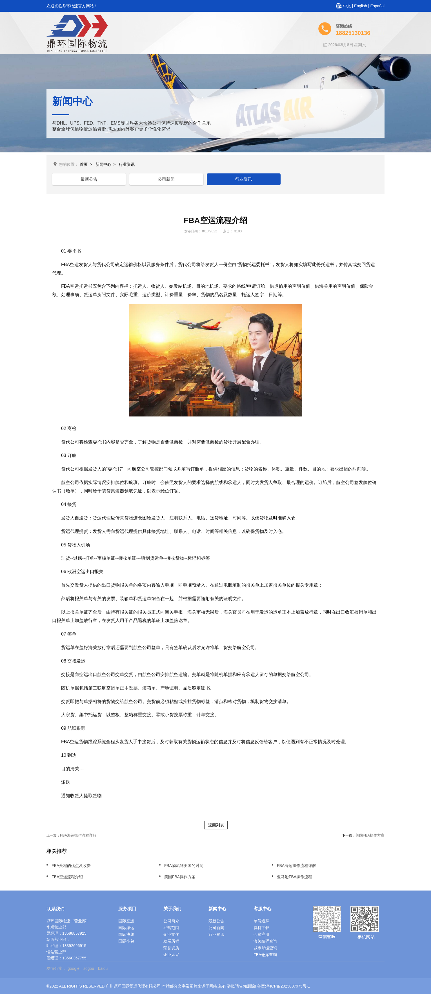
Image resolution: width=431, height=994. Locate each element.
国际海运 (126, 927)
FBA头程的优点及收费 (71, 866)
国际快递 (126, 934)
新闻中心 (266, 57)
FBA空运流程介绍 (67, 878)
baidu (103, 968)
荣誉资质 (171, 948)
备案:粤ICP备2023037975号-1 (283, 986)
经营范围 (171, 927)
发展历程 (171, 941)
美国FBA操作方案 (370, 836)
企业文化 (171, 934)
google (73, 968)
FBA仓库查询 (265, 954)
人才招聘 (339, 57)
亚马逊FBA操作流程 (294, 878)
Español (377, 6)
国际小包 (126, 941)
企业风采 (171, 954)
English (361, 6)
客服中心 (229, 57)
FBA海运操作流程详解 (78, 836)
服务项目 (192, 57)
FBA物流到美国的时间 (183, 866)
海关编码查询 (265, 941)
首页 (119, 57)
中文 (347, 6)
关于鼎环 (156, 57)
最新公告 (78, 179)
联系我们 (375, 57)
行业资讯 (127, 165)
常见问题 (302, 57)
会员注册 (261, 934)
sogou (88, 968)
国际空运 (126, 921)
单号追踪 (261, 921)
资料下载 (261, 927)
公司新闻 (133, 179)
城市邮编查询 (265, 948)
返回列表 (216, 826)
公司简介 (171, 921)
